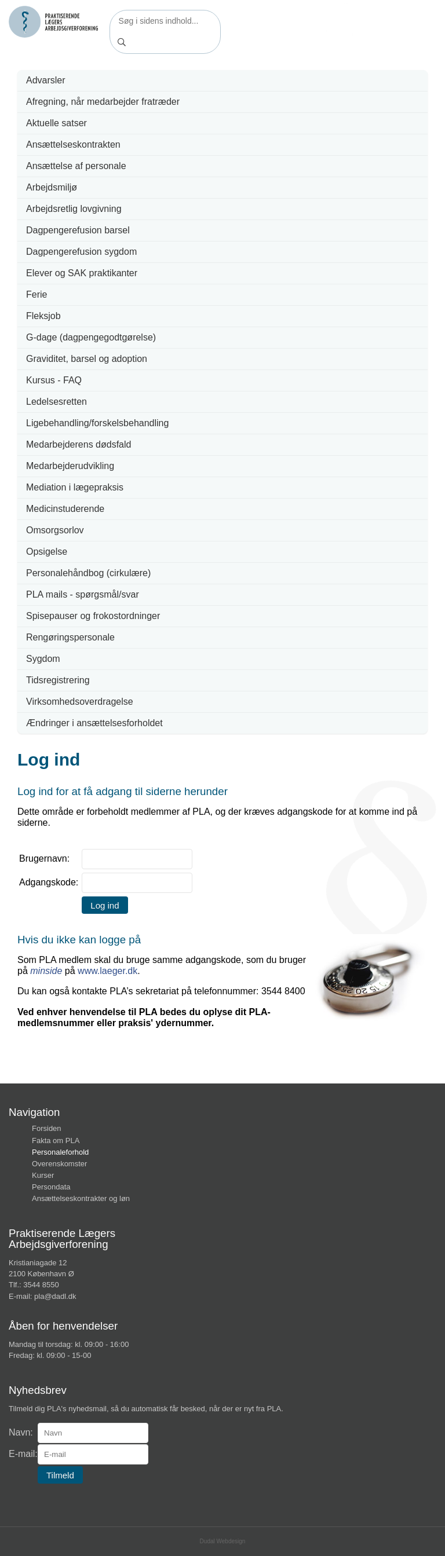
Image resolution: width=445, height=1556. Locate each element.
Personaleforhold (60, 1152)
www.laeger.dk (107, 971)
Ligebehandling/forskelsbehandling (97, 423)
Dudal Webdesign (223, 1541)
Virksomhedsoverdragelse (79, 701)
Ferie (36, 294)
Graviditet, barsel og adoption (86, 359)
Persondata (51, 1186)
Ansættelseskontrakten (73, 144)
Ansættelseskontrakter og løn (81, 1198)
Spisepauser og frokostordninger (93, 616)
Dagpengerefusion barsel (78, 230)
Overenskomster (59, 1163)
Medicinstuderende (65, 509)
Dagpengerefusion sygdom (81, 252)
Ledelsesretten (56, 402)
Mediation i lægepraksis (74, 487)
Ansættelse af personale (76, 166)
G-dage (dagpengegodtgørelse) (91, 337)
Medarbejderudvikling (70, 466)
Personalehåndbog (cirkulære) (88, 573)
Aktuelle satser (56, 123)
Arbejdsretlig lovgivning (74, 209)
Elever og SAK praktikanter (81, 273)
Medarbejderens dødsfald (78, 444)
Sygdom (43, 659)
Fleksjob (43, 316)
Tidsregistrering (58, 680)
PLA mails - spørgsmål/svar (82, 594)
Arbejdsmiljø (51, 187)
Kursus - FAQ (54, 380)
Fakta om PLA (55, 1140)
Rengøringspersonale (70, 637)
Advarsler (45, 80)
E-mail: (23, 1454)
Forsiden (46, 1128)
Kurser (43, 1175)
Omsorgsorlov (55, 530)
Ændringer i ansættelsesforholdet (94, 723)
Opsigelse (46, 552)
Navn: (21, 1432)
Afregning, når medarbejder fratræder (103, 102)
